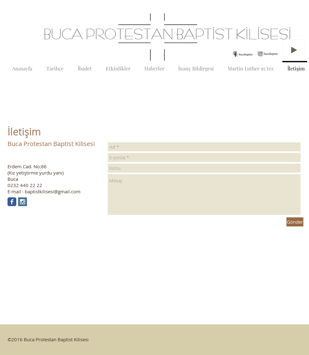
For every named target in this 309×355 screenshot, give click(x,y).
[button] (158, 37)
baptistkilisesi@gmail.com (52, 191)
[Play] (294, 50)
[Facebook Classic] (12, 201)
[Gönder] (294, 221)
